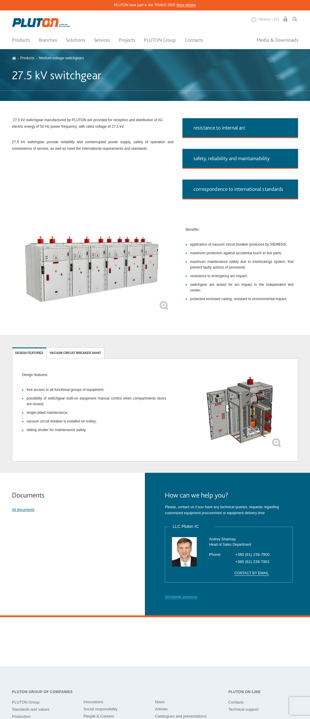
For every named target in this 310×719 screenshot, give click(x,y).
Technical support (243, 709)
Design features (29, 353)
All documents (23, 510)
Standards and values (30, 709)
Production (21, 716)
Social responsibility (100, 709)
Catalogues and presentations (181, 716)
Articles (161, 709)
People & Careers (98, 716)
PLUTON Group (160, 40)
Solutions (75, 40)
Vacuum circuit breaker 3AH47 (75, 353)
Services (102, 40)
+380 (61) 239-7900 (252, 554)
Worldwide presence (181, 597)
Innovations (93, 702)
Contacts (194, 40)
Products (21, 40)
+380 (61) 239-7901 (252, 561)
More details (186, 5)
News (160, 702)
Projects (127, 40)
